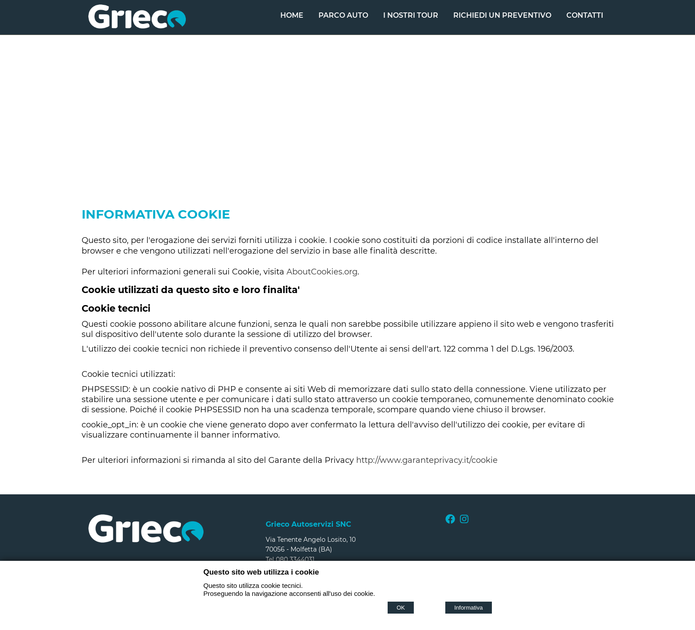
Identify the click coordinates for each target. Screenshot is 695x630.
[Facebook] (450, 521)
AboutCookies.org (322, 272)
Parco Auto (343, 15)
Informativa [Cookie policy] (468, 607)
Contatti (584, 15)
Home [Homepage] (291, 15)
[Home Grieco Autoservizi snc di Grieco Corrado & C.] (137, 26)
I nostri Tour (410, 15)
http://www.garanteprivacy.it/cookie (427, 460)
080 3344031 (295, 559)
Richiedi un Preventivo (502, 15)
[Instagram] (464, 521)
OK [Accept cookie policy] (401, 607)
